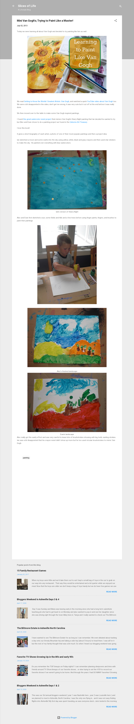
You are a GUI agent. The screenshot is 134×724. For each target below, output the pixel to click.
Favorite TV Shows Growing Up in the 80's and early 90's (45, 657)
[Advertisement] (67, 536)
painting (26, 458)
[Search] (120, 6)
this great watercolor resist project (37, 119)
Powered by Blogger (67, 717)
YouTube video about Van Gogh (100, 101)
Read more (111, 592)
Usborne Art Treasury (78, 122)
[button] (115, 21)
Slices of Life (27, 6)
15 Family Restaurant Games (31, 570)
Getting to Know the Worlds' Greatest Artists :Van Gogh (46, 101)
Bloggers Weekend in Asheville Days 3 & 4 (38, 599)
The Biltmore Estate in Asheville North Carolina (41, 628)
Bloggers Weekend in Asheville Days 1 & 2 (38, 685)
